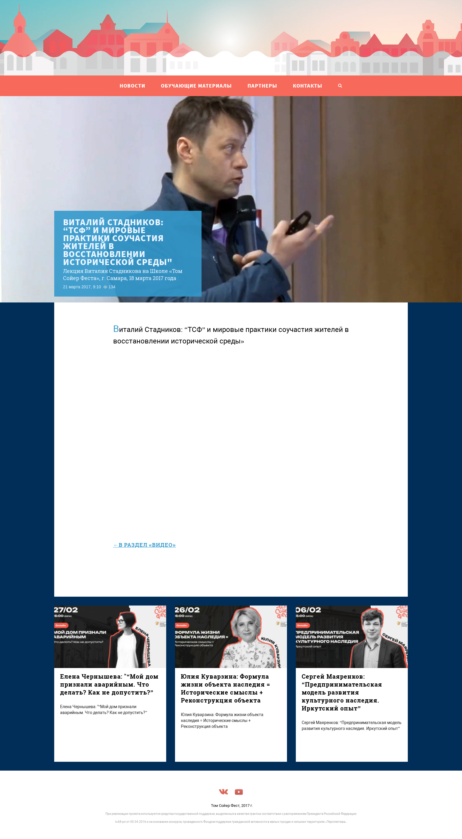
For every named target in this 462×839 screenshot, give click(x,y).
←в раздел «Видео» (144, 544)
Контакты (307, 85)
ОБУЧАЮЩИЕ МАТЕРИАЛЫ (196, 85)
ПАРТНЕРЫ (262, 85)
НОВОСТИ (132, 85)
